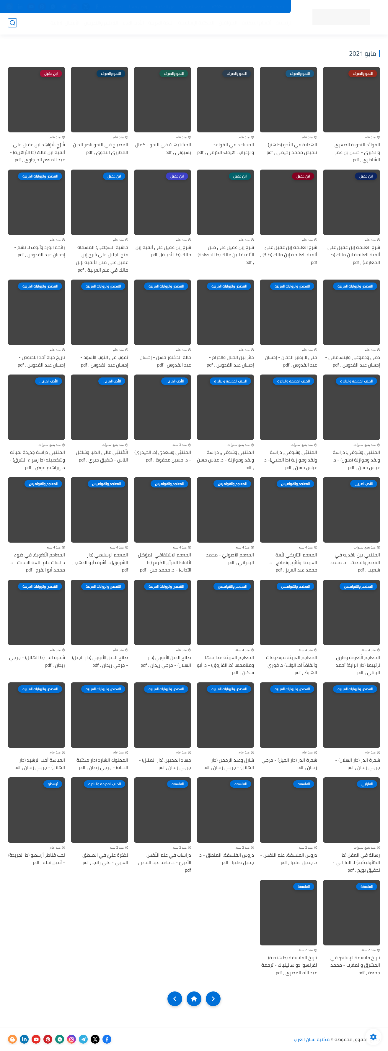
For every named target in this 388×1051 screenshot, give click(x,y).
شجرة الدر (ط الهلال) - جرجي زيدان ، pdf (37, 661)
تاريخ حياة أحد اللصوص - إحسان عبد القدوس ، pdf (41, 361)
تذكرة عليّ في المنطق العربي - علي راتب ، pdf (105, 858)
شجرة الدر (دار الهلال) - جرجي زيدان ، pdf (357, 763)
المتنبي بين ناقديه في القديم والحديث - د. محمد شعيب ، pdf (355, 562)
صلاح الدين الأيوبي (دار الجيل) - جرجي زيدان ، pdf (100, 661)
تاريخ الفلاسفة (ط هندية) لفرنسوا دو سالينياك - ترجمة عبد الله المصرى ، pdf (289, 965)
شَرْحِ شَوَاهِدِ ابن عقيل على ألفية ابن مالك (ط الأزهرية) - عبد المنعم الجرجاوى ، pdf (37, 152)
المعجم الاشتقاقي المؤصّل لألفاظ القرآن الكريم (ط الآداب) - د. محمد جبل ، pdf (164, 562)
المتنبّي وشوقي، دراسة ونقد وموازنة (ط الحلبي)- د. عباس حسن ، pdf (290, 460)
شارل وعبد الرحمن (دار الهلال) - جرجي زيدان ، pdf (228, 763)
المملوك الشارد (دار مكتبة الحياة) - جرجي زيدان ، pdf (102, 763)
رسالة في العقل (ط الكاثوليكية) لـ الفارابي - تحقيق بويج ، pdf (356, 862)
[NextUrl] (174, 998)
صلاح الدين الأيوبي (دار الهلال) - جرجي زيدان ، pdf (166, 661)
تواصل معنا (139, 7)
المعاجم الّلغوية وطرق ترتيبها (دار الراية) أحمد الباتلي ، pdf (358, 665)
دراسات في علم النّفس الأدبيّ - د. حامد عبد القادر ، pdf (164, 862)
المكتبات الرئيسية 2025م (233, 7)
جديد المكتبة (272, 7)
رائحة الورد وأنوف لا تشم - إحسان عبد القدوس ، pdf (39, 251)
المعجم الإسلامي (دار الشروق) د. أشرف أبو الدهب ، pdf (100, 562)
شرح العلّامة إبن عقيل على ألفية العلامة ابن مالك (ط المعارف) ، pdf (353, 255)
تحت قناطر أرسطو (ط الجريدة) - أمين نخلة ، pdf (36, 858)
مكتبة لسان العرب (312, 1039)
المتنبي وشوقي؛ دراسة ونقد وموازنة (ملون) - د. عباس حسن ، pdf (356, 460)
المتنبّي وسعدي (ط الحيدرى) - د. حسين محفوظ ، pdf (162, 456)
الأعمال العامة (63, 24)
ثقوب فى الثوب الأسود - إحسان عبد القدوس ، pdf (104, 361)
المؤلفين (227, 24)
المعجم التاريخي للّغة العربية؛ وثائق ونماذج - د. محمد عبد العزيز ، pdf (292, 562)
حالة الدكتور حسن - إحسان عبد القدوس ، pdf (165, 361)
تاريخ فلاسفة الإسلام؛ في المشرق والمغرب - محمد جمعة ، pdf (355, 965)
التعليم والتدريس (100, 24)
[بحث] (12, 24)
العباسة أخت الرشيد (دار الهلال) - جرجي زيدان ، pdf (39, 763)
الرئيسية (283, 24)
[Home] (194, 998)
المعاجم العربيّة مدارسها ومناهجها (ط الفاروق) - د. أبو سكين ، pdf (225, 665)
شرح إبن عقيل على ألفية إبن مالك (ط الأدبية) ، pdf (163, 251)
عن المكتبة (164, 7)
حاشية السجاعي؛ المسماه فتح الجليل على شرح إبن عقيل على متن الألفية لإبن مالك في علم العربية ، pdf (102, 259)
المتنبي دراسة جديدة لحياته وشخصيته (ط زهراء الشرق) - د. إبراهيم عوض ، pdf (37, 460)
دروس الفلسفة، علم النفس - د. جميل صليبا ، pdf (288, 858)
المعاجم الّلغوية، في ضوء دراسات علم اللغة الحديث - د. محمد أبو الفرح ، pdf (37, 562)
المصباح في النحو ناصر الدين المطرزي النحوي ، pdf (100, 148)
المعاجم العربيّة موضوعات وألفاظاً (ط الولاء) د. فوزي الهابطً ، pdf (291, 665)
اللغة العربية (159, 24)
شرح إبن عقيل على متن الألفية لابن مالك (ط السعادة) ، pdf (226, 255)
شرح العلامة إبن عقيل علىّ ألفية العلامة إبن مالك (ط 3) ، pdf (288, 255)
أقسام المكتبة (255, 24)
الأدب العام (132, 24)
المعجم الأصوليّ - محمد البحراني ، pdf (230, 558)
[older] (213, 998)
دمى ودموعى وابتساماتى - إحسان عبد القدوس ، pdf (352, 361)
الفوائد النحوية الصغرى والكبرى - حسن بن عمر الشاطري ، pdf (357, 152)
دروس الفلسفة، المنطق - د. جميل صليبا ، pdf (226, 858)
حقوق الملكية (193, 7)
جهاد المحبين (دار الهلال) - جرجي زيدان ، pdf (165, 763)
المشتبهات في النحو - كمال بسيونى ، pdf (163, 148)
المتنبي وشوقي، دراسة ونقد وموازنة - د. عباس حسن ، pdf (225, 460)
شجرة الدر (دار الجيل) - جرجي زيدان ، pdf (289, 763)
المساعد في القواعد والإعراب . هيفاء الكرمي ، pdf (225, 148)
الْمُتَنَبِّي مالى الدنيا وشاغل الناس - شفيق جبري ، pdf (102, 456)
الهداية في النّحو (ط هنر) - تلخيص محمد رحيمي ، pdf (291, 148)
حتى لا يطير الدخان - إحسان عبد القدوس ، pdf (291, 361)
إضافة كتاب (113, 7)
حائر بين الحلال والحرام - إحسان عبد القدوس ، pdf (230, 361)
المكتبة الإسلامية (195, 24)
